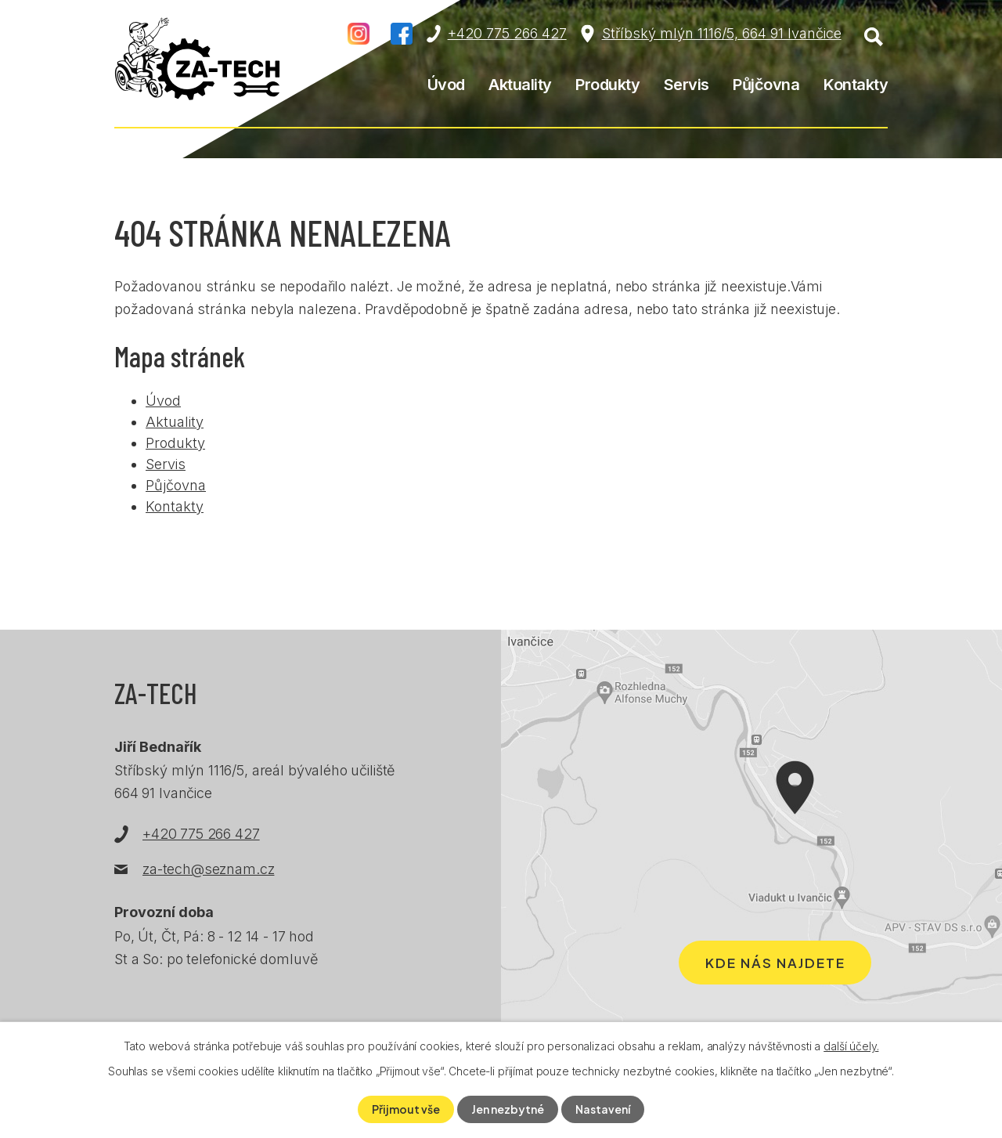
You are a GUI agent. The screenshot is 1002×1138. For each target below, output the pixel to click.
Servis (686, 84)
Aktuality (520, 84)
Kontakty (856, 84)
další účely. (851, 1046)
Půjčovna (766, 84)
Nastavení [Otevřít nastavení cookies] (602, 1109)
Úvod (446, 84)
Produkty (607, 84)
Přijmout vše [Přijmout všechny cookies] (406, 1109)
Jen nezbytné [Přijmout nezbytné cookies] (507, 1109)
